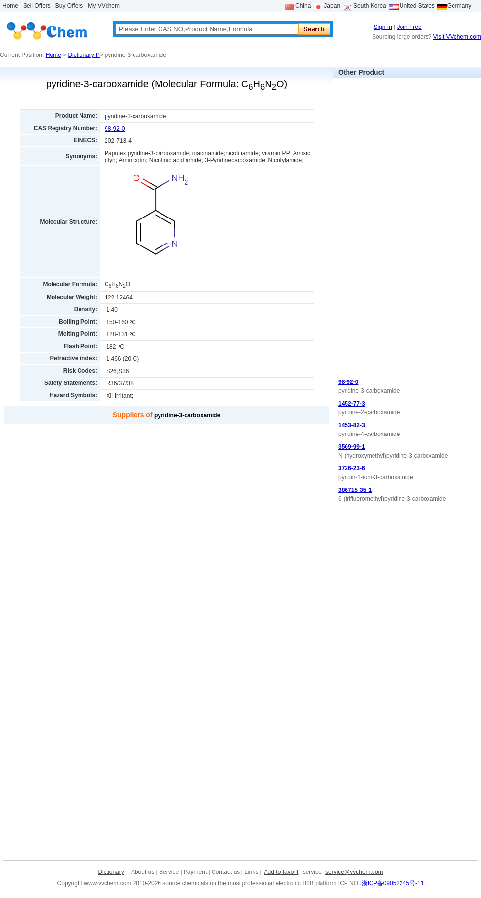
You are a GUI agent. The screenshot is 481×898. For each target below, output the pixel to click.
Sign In (383, 27)
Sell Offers (37, 5)
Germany (459, 5)
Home (10, 5)
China (303, 5)
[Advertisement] (373, 225)
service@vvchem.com (354, 872)
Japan (332, 5)
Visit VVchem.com (457, 36)
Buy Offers (69, 5)
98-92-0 (115, 128)
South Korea (369, 5)
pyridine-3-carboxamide (167, 415)
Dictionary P (84, 55)
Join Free (409, 27)
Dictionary (111, 872)
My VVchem (104, 5)
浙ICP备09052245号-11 (393, 883)
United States (417, 5)
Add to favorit (281, 872)
